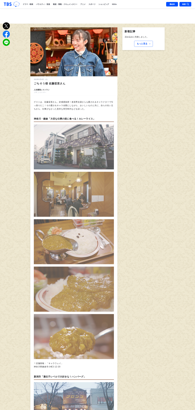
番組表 (172, 4)
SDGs (114, 4)
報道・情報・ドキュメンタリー (65, 4)
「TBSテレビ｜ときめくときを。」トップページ (8, 4)
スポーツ (92, 4)
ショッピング (103, 4)
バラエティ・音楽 (43, 4)
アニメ (83, 4)
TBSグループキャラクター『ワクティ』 (16, 4)
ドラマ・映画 (28, 4)
